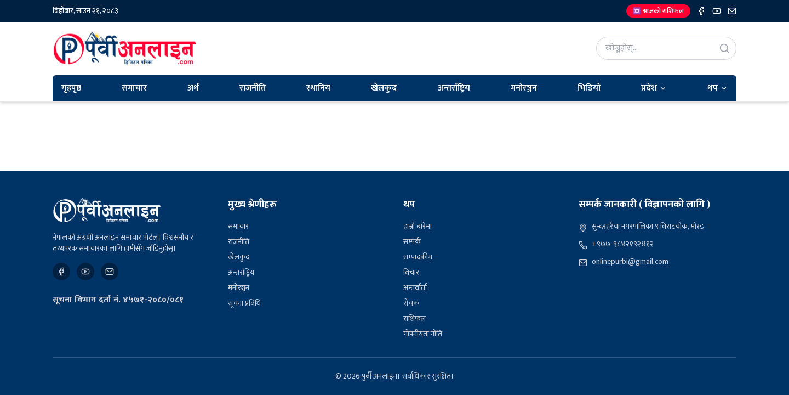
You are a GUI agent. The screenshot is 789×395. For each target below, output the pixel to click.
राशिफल (414, 318)
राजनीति (252, 88)
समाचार (134, 88)
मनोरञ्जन (524, 88)
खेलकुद (384, 88)
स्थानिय (318, 88)
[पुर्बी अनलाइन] (107, 210)
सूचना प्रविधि (244, 303)
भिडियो (589, 88)
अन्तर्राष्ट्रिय (454, 88)
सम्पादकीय (417, 257)
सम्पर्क (412, 241)
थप (717, 88)
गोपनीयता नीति (422, 334)
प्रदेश (654, 88)
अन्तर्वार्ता (415, 287)
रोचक (411, 303)
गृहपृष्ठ (71, 88)
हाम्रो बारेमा (417, 226)
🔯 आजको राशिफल (658, 10)
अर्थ (193, 88)
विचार (411, 272)
